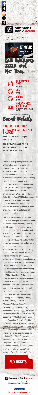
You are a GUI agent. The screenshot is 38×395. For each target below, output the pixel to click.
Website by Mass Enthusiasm (19, 392)
